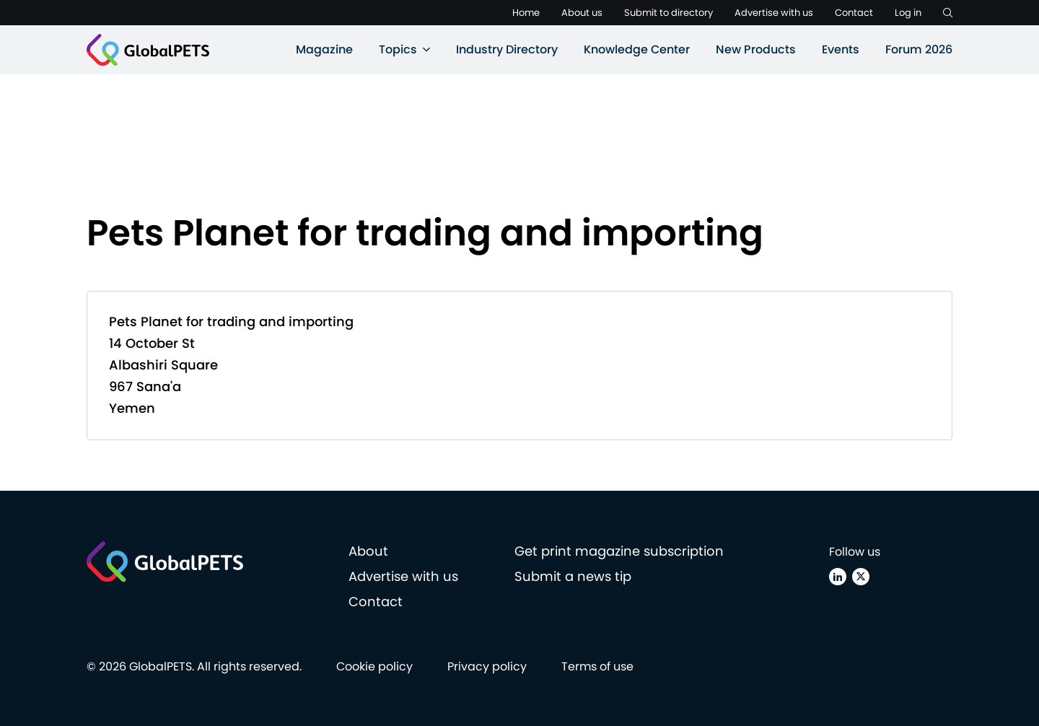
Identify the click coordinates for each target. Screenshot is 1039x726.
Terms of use (597, 666)
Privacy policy (487, 666)
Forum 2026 (918, 49)
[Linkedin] (837, 576)
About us (581, 12)
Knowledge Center (637, 49)
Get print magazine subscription (619, 551)
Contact (854, 12)
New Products (756, 49)
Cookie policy (374, 666)
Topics (398, 49)
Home (526, 12)
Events (840, 49)
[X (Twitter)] (860, 576)
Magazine (324, 49)
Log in (908, 12)
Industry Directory (507, 49)
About (368, 551)
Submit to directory (668, 12)
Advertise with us (774, 12)
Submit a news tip (572, 576)
